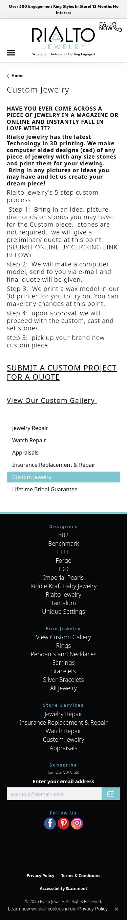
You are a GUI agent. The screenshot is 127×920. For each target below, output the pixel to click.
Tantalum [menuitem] (63, 603)
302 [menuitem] (63, 535)
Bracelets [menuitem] (63, 671)
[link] (110, 27)
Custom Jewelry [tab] (31, 477)
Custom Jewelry (63, 739)
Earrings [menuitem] (63, 662)
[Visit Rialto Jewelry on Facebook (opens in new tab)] (50, 823)
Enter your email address (63, 781)
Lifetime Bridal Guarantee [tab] (45, 489)
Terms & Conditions (80, 875)
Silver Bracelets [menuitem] (63, 679)
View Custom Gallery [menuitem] (63, 637)
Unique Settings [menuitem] (63, 611)
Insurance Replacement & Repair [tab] (54, 465)
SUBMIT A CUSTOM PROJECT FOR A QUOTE (62, 372)
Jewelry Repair (64, 714)
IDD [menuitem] (63, 569)
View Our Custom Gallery (52, 400)
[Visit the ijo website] (75, 855)
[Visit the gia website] (52, 855)
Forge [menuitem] (63, 560)
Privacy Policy (41, 875)
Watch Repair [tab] (29, 440)
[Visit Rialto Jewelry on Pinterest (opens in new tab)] (63, 823)
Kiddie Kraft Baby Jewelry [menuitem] (63, 586)
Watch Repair (64, 731)
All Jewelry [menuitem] (63, 688)
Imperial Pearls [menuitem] (63, 577)
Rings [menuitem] (63, 645)
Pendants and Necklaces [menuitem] (63, 654)
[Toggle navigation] (14, 54)
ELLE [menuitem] (63, 552)
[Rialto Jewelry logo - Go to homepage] (63, 41)
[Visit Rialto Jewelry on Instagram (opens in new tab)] (77, 823)
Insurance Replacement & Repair (63, 722)
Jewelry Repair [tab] (30, 428)
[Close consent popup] (116, 909)
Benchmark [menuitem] (63, 543)
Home (18, 76)
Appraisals (64, 748)
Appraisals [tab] (25, 452)
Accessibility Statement (63, 888)
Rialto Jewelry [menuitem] (63, 594)
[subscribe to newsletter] (111, 793)
